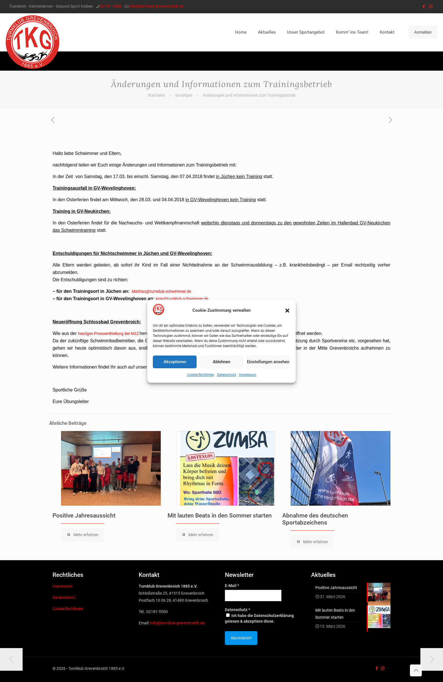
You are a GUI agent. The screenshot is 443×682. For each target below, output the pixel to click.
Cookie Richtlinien (200, 375)
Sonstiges (183, 95)
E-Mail (232, 585)
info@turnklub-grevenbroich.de (177, 623)
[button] (287, 310)
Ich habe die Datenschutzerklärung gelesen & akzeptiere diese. (259, 618)
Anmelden (423, 32)
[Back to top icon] (416, 670)
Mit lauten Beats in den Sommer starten (220, 515)
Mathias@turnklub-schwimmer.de (161, 291)
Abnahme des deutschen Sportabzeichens (315, 519)
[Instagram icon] (431, 6)
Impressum (247, 375)
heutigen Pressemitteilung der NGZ (108, 333)
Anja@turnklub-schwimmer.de (181, 298)
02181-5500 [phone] (111, 6)
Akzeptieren (175, 361)
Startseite (156, 95)
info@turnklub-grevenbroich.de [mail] (156, 6)
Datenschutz (226, 375)
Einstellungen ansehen (268, 361)
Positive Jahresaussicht (84, 515)
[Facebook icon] (424, 6)
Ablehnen (221, 361)
